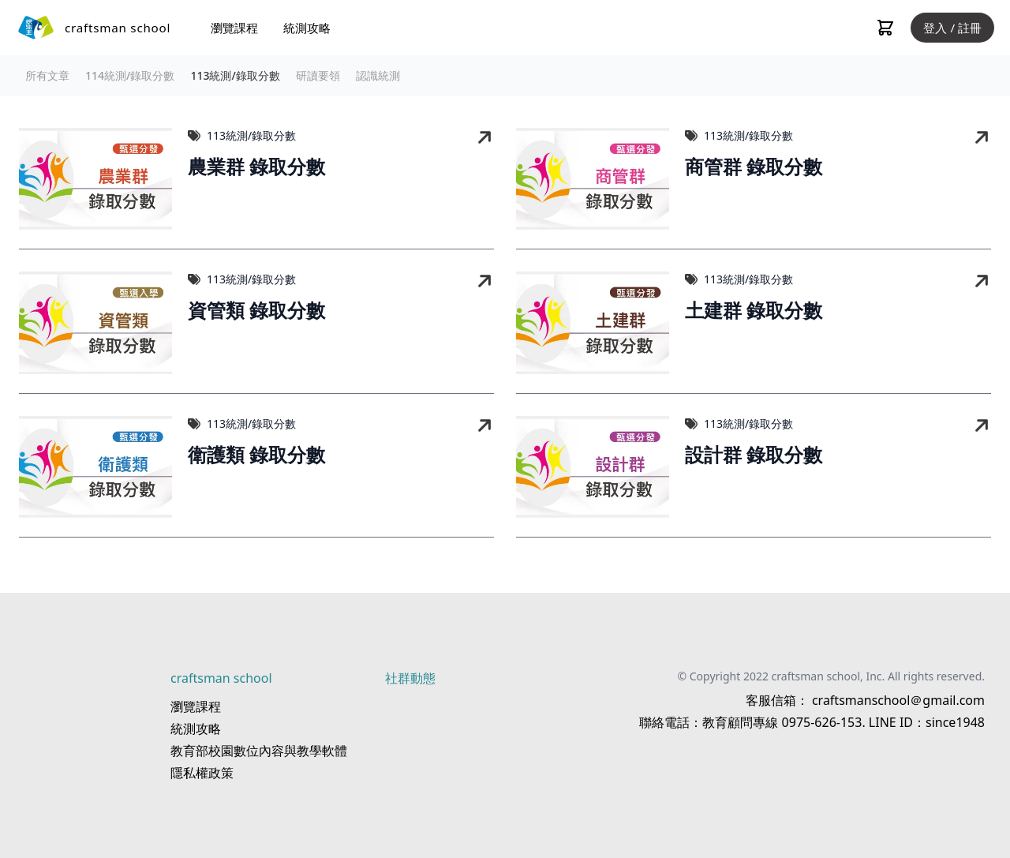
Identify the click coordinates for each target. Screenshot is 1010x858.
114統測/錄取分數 (129, 75)
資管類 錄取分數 (256, 311)
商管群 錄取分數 (753, 167)
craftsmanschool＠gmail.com (897, 700)
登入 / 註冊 (952, 28)
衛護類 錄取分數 (256, 455)
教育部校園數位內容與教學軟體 (258, 750)
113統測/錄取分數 (234, 75)
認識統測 (378, 75)
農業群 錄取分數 (256, 167)
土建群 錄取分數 (753, 311)
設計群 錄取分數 (753, 455)
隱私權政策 (202, 772)
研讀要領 (318, 75)
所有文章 (47, 75)
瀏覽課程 (234, 28)
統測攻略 (307, 28)
